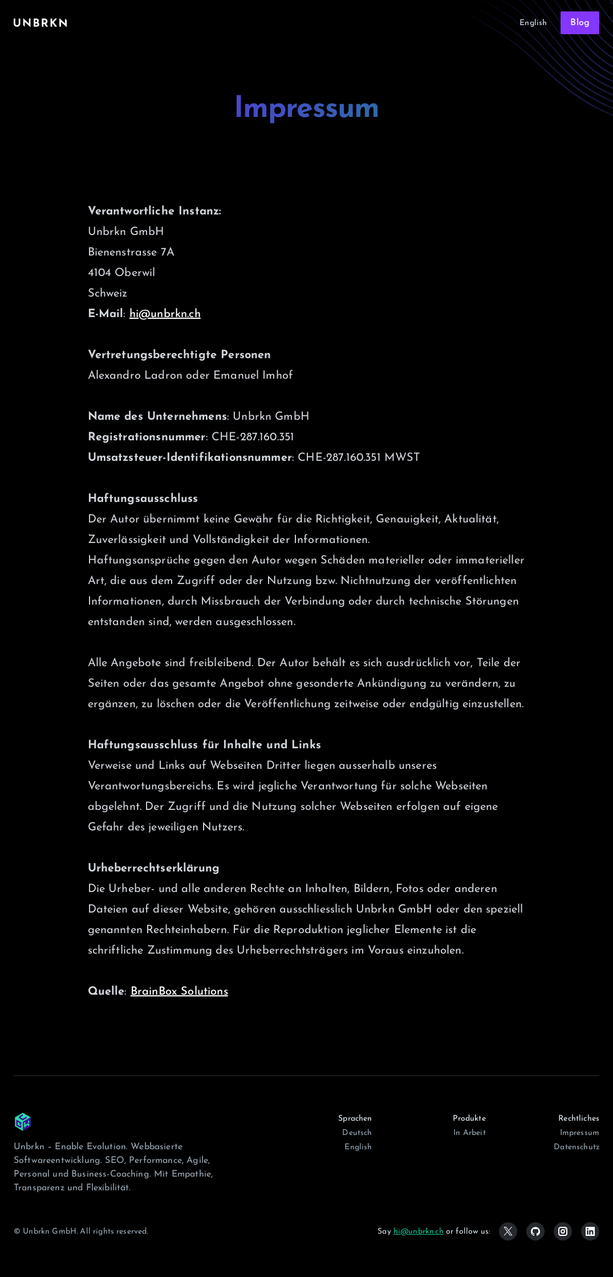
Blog (580, 22)
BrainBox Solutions (179, 992)
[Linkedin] (590, 1231)
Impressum (579, 1133)
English (533, 23)
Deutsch (357, 1133)
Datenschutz (576, 1147)
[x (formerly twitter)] (508, 1231)
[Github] (535, 1231)
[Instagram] (563, 1231)
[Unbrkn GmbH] (23, 1122)
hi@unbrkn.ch (165, 314)
